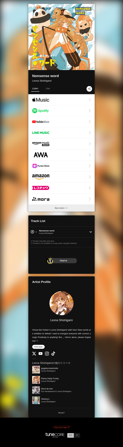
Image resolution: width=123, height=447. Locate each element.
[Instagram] (47, 355)
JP (77, 435)
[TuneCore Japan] (55, 436)
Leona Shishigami (42, 80)
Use (48, 88)
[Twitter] (34, 354)
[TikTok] (53, 355)
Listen (35, 88)
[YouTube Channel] (40, 354)
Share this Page (61, 427)
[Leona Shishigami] (61, 303)
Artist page (38, 347)
